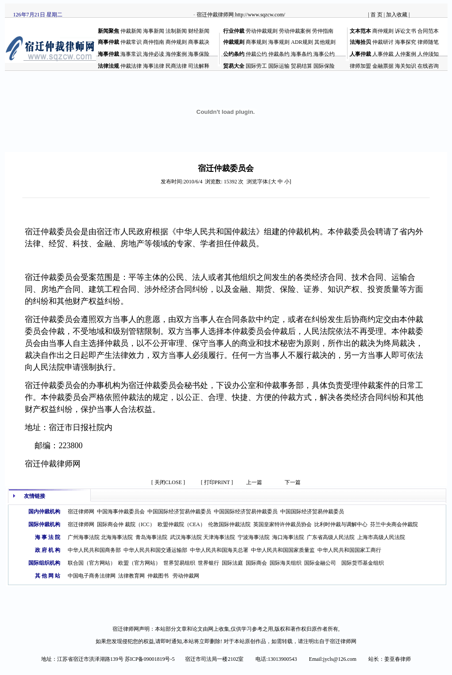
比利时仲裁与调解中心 (340, 524)
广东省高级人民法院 (331, 537)
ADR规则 (302, 42)
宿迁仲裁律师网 (215, 15)
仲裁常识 (131, 42)
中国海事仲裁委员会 (121, 511)
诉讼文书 (405, 31)
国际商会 (256, 563)
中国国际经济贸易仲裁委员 (179, 511)
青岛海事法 (148, 537)
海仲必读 (153, 54)
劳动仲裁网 (186, 576)
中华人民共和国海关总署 (219, 550)
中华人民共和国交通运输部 (155, 550)
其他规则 (325, 42)
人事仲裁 (383, 54)
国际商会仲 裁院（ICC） (126, 524)
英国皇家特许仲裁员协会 (282, 524)
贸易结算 (301, 66)
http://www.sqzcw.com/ (260, 15)
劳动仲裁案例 (295, 31)
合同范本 (428, 31)
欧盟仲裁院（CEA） (181, 524)
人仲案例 (405, 54)
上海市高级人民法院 (381, 537)
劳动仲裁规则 (262, 31)
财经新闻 (198, 31)
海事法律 (153, 66)
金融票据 (383, 66)
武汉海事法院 (186, 537)
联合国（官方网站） (92, 563)
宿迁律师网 (81, 511)
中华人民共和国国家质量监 (283, 550)
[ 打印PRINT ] (217, 482)
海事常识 (131, 54)
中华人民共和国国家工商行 (349, 550)
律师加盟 (360, 66)
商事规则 (256, 42)
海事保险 (198, 54)
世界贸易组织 (179, 563)
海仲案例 (176, 54)
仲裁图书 (158, 576)
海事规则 (279, 42)
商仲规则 (383, 31)
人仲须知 (428, 54)
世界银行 (208, 563)
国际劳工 (256, 66)
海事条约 (301, 54)
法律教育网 (131, 576)
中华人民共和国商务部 (94, 550)
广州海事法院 (84, 537)
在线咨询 (428, 66)
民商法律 (176, 66)
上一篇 (254, 482)
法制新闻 (176, 31)
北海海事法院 (117, 537)
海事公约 (324, 54)
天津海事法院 (219, 537)
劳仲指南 (322, 31)
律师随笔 (428, 42)
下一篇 (293, 482)
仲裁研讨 (383, 42)
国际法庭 (232, 563)
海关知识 (405, 66)
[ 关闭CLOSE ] (168, 482)
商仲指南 (153, 42)
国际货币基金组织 (362, 563)
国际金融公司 (320, 563)
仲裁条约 (279, 54)
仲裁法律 (131, 66)
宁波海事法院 (254, 537)
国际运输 (279, 66)
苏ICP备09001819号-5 (150, 659)
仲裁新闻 (131, 31)
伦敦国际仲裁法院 (229, 524)
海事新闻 (153, 31)
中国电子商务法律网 (92, 576)
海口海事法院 (288, 537)
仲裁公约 (256, 54)
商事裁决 (198, 42)
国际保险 (324, 66)
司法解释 (198, 66)
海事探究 (405, 42)
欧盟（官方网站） (139, 563)
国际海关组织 (285, 563)
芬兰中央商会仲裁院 (394, 524)
